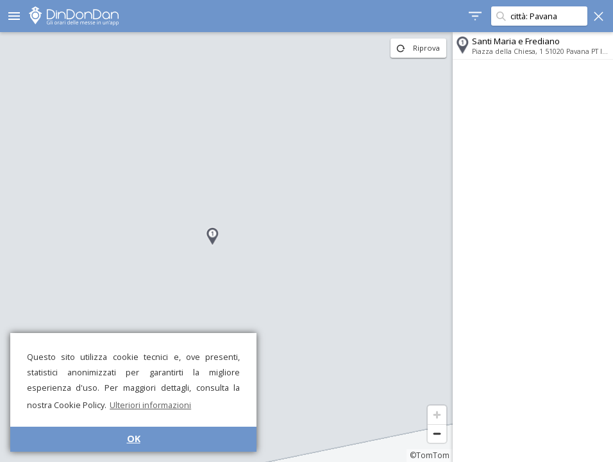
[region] (226, 247)
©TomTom (429, 455)
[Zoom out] (437, 433)
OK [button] (133, 438)
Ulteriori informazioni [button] (150, 405)
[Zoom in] (437, 415)
